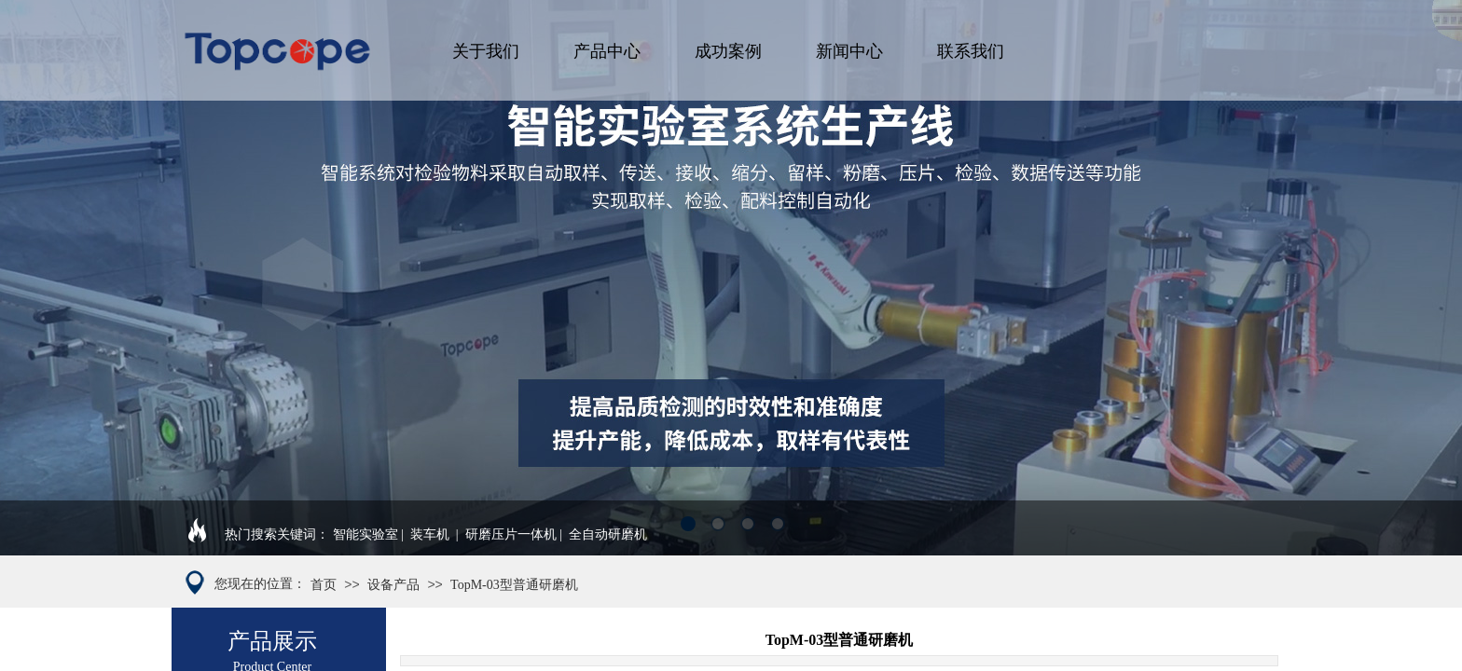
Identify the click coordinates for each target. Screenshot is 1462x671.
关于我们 (485, 51)
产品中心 (607, 51)
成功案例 (728, 51)
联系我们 (970, 51)
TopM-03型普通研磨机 (514, 585)
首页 (323, 585)
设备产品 (393, 585)
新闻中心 (849, 51)
